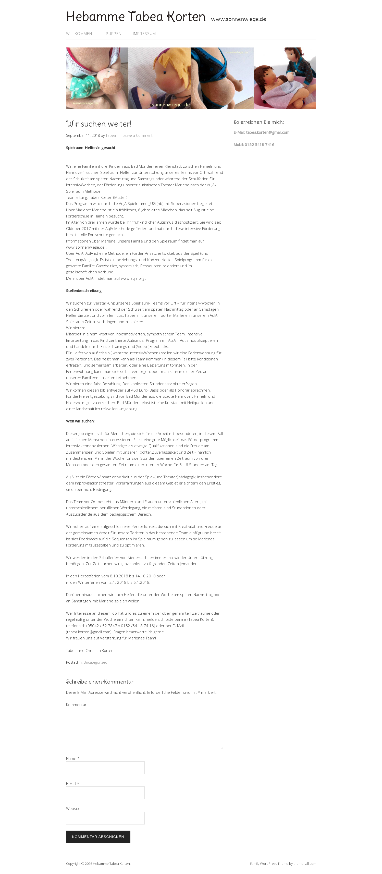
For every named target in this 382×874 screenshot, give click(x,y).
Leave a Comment (137, 135)
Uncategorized (95, 662)
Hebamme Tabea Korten (136, 16)
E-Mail (72, 783)
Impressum (144, 33)
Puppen (113, 33)
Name (73, 758)
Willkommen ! (80, 33)
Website (73, 808)
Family (254, 863)
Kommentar (76, 704)
